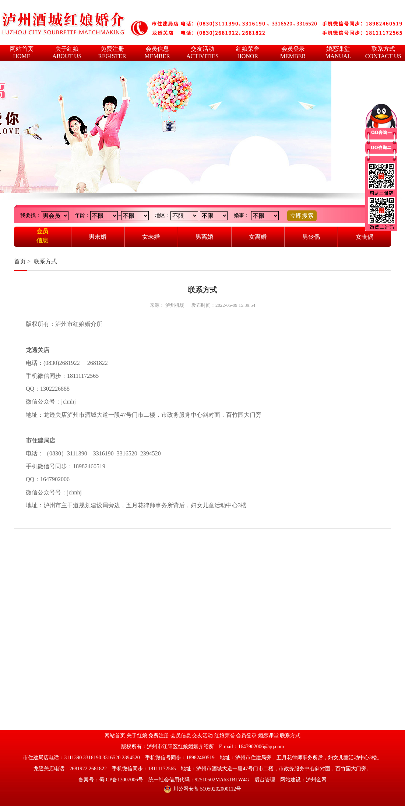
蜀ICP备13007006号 (121, 779)
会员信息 (42, 236)
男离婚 (204, 237)
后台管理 (264, 779)
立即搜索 (302, 216)
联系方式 (45, 261)
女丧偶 (364, 237)
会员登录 (246, 735)
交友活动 (202, 735)
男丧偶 (311, 237)
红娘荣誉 (224, 735)
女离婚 (258, 237)
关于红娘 (137, 735)
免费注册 (158, 735)
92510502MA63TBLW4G (222, 779)
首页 (20, 261)
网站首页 (115, 735)
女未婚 (151, 237)
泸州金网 (316, 779)
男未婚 (97, 237)
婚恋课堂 (268, 735)
